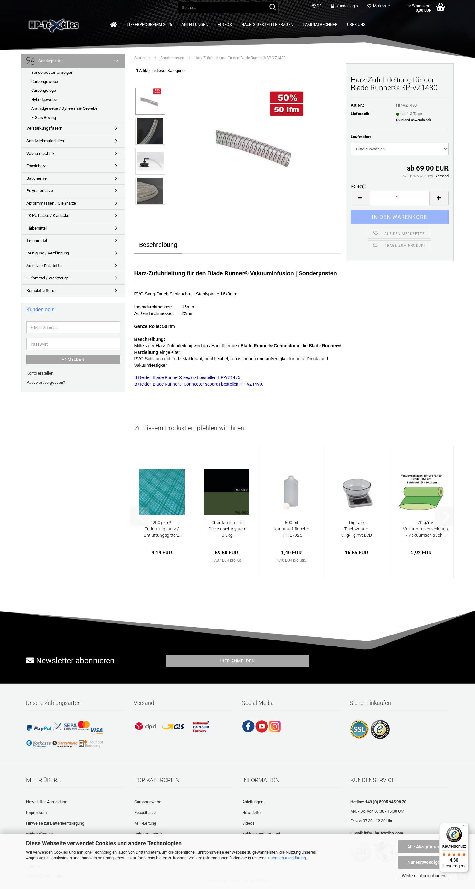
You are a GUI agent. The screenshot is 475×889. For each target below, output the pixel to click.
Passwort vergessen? (45, 382)
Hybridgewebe (44, 99)
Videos (225, 24)
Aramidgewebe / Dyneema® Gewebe (64, 108)
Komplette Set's (40, 290)
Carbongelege (43, 90)
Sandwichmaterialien (45, 140)
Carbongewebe (44, 81)
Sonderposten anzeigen (52, 72)
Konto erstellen (39, 373)
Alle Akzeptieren (423, 846)
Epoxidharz (36, 165)
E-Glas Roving (43, 117)
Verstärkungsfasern (44, 128)
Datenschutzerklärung (286, 858)
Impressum (36, 812)
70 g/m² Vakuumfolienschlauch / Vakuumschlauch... (425, 529)
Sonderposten (44, 61)
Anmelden (73, 359)
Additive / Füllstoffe (44, 265)
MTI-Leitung (145, 823)
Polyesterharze (39, 190)
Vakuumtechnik (40, 153)
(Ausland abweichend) (413, 120)
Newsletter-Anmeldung (46, 801)
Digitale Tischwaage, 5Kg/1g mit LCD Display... (356, 529)
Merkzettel (378, 6)
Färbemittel (36, 228)
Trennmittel (36, 240)
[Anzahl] (400, 198)
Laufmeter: (361, 136)
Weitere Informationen (423, 875)
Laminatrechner (320, 24)
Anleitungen (194, 24)
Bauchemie (36, 178)
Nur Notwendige (424, 862)
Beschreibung (158, 245)
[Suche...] (273, 7)
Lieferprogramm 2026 (149, 24)
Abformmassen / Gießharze (51, 203)
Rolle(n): (358, 186)
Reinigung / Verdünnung (47, 253)
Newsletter (252, 812)
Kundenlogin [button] (344, 6)
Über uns (356, 24)
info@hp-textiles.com (383, 833)
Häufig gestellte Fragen (267, 24)
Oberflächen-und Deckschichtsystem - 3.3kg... (227, 529)
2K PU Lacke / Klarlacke (47, 215)
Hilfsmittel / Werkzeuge (47, 278)
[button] (316, 6)
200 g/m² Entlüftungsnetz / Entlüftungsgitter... (162, 529)
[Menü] (465, 827)
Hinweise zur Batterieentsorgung (55, 823)
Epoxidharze (145, 812)
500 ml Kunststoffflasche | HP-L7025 (291, 529)
